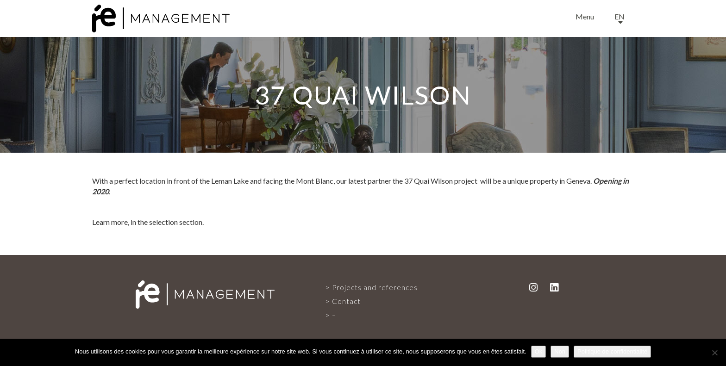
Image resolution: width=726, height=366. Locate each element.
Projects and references (375, 287)
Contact (346, 301)
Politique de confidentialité (612, 351)
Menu (585, 16)
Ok (539, 351)
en (619, 16)
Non (559, 351)
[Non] (714, 352)
